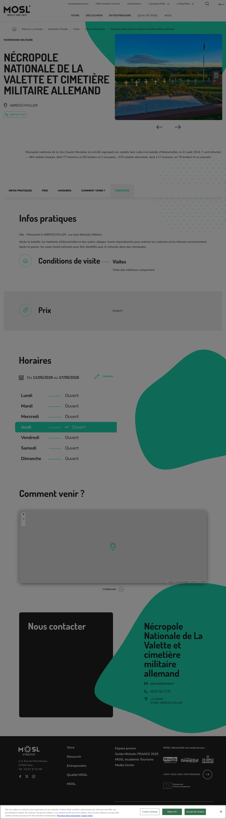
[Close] (221, 813)
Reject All (172, 813)
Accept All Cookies (195, 813)
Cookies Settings (150, 813)
